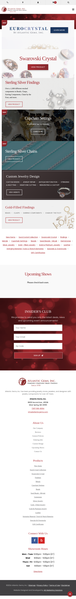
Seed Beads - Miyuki (56, 240)
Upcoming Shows (38, 451)
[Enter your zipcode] (38, 349)
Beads (40, 240)
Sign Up (38, 359)
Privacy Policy (42, 589)
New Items (9, 236)
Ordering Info (38, 443)
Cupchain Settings (26, 240)
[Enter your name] (38, 331)
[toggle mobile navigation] (73, 10)
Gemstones (17, 244)
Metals (11, 240)
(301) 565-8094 (38, 412)
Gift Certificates (38, 256)
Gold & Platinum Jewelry (31, 248)
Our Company (38, 432)
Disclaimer (65, 589)
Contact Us (38, 455)
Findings (64, 236)
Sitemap (32, 589)
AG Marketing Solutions (53, 594)
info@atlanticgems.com (38, 415)
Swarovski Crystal (50, 236)
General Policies (38, 439)
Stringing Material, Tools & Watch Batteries (24, 252)
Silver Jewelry (32, 244)
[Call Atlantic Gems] (7, 2)
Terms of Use (54, 589)
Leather (49, 248)
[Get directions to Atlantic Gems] (22, 2)
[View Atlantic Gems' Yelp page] (41, 544)
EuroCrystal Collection (28, 236)
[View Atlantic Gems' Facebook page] (34, 544)
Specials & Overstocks (58, 252)
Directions (38, 575)
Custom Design (38, 447)
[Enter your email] (38, 340)
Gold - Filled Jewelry (51, 244)
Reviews (38, 435)
